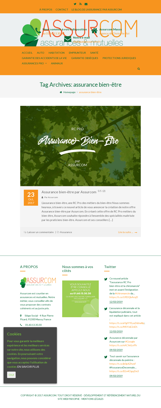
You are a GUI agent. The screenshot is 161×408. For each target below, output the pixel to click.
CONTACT (62, 9)
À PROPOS (45, 9)
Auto (40, 52)
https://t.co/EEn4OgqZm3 (124, 371)
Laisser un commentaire (40, 232)
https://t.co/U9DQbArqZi (123, 297)
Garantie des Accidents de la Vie (44, 58)
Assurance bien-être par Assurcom (73, 192)
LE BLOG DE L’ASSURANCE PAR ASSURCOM (97, 9)
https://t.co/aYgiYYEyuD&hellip (126, 323)
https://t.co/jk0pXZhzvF (122, 363)
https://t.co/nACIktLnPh (123, 345)
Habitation (57, 52)
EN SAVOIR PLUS (28, 366)
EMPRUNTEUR (77, 52)
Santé (94, 52)
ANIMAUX (57, 63)
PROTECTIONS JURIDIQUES (119, 58)
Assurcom (53, 197)
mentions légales (92, 399)
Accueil (27, 52)
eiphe (76, 399)
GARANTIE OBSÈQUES (84, 58)
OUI (11, 374)
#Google (130, 341)
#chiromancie (122, 293)
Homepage (68, 92)
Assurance (66, 232)
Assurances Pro (33, 63)
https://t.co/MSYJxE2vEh (123, 326)
